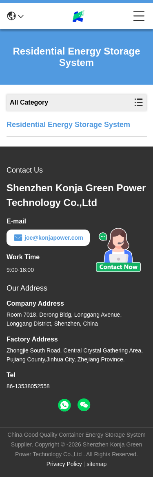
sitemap (96, 464)
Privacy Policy (64, 464)
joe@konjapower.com (48, 237)
